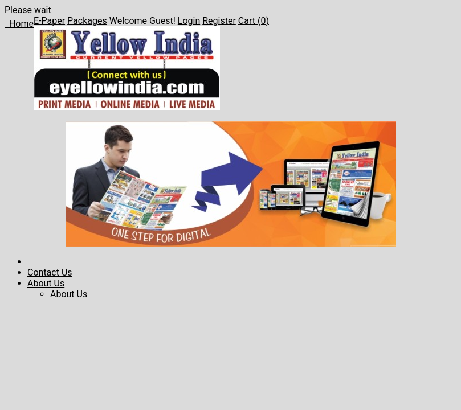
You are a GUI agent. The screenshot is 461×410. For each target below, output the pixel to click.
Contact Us (49, 272)
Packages (87, 20)
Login (189, 20)
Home (19, 23)
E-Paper (49, 20)
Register (219, 20)
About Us (45, 283)
